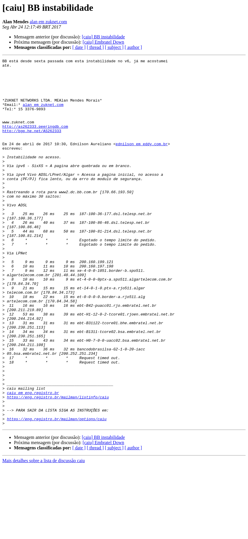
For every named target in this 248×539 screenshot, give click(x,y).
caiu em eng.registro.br (33, 459)
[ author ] (133, 47)
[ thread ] (95, 47)
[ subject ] (114, 47)
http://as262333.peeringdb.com (35, 140)
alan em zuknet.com (48, 21)
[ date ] (78, 47)
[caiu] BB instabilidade (103, 36)
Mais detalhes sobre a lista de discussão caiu (43, 533)
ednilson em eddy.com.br (142, 161)
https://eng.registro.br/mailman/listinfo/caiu (58, 465)
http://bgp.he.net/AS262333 (31, 145)
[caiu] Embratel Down (103, 42)
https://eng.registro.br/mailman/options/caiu (57, 491)
